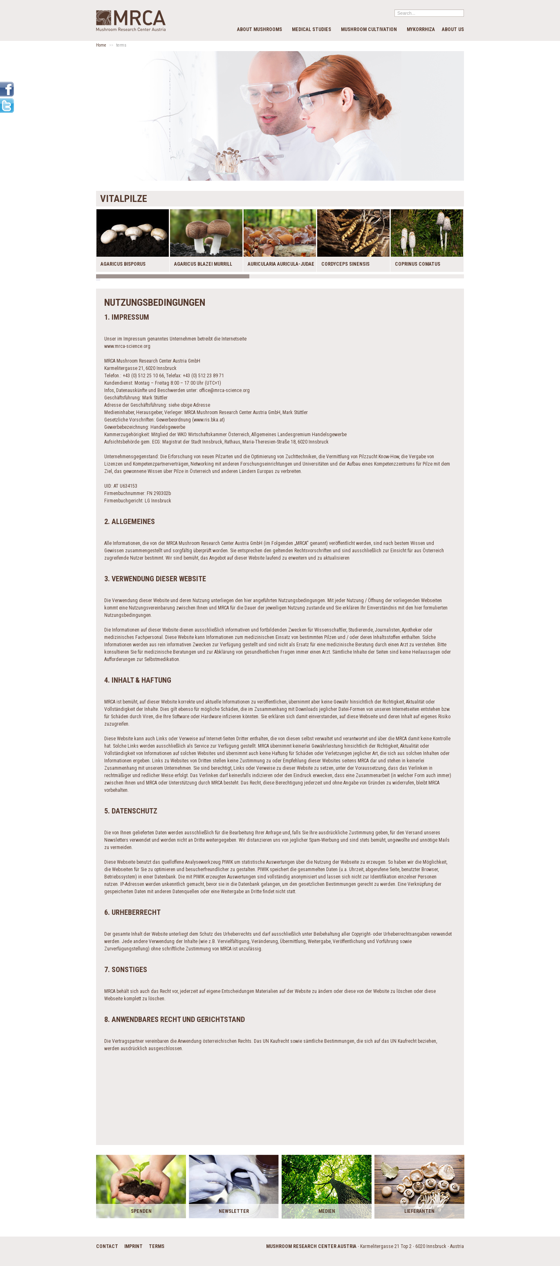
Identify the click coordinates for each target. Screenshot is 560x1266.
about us (453, 29)
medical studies (311, 29)
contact (107, 1246)
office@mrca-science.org (224, 390)
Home (101, 45)
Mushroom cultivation (369, 29)
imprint (133, 1246)
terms (156, 1246)
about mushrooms (259, 29)
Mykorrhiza (421, 29)
